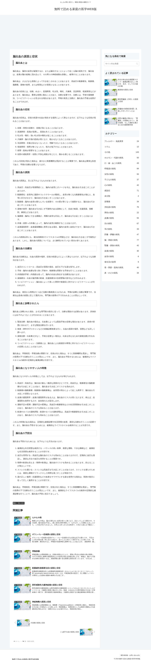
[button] (137, 64)
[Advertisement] (75, 32)
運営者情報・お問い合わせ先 (129, 653)
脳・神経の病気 (18, 503)
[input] (121, 63)
